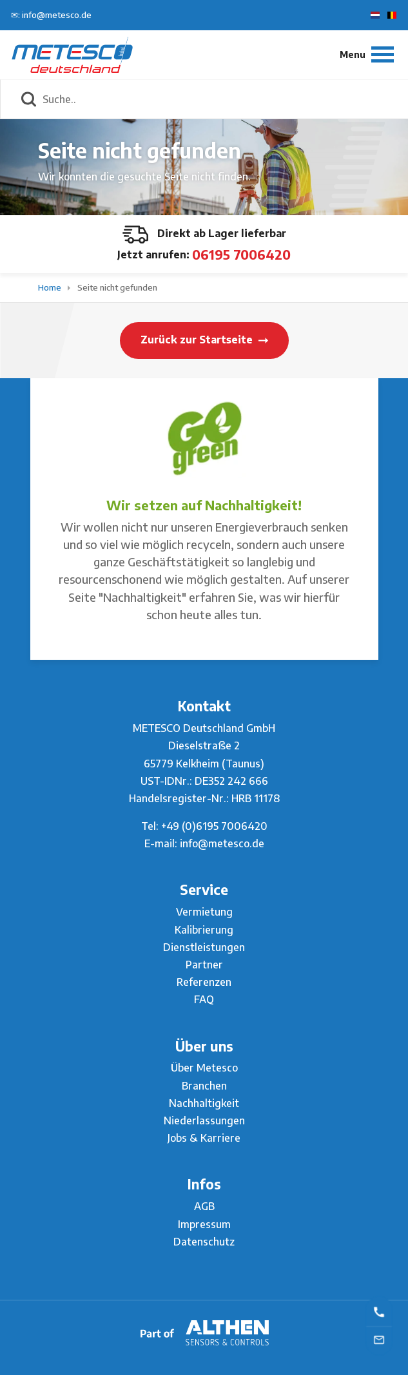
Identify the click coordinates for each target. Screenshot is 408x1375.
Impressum (204, 1224)
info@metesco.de (222, 843)
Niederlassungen (204, 1120)
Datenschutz (204, 1241)
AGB (204, 1206)
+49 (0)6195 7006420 (214, 826)
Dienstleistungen (204, 947)
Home (50, 287)
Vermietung (204, 911)
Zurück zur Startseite (204, 339)
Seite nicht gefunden (117, 287)
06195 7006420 (241, 254)
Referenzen (204, 982)
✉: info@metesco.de (51, 15)
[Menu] (367, 54)
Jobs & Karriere (204, 1137)
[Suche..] (218, 99)
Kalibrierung (204, 929)
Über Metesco (204, 1067)
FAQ (204, 999)
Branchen (204, 1085)
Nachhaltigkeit (204, 1103)
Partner (204, 964)
